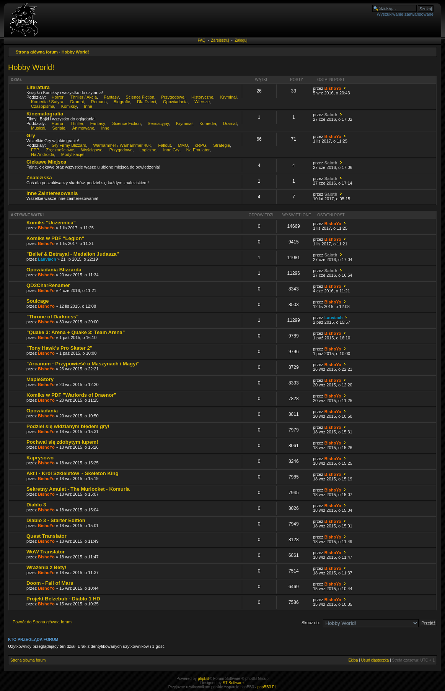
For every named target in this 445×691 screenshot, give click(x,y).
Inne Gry (171, 150)
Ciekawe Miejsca (46, 162)
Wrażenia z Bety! (46, 567)
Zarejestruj (220, 40)
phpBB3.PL (267, 687)
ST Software (233, 683)
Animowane (83, 128)
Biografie (122, 101)
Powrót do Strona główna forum (42, 622)
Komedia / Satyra (47, 101)
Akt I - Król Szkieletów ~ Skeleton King (72, 473)
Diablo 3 (36, 505)
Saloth (330, 114)
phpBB (203, 678)
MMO (183, 145)
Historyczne (202, 97)
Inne (88, 106)
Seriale (58, 128)
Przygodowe (172, 97)
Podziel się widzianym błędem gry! (67, 426)
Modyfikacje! (73, 154)
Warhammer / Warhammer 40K (122, 145)
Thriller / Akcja (83, 97)
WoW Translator (45, 552)
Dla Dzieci (146, 101)
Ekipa (353, 660)
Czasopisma (42, 106)
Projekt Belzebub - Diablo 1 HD (63, 599)
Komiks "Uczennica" (51, 222)
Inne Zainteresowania (52, 193)
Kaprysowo (40, 458)
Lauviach (47, 259)
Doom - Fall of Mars (49, 583)
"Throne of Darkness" (52, 317)
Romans (99, 101)
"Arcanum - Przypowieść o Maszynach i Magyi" (82, 364)
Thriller (76, 123)
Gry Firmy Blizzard (69, 145)
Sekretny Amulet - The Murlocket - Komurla (78, 489)
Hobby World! (75, 52)
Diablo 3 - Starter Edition (55, 520)
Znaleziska (39, 177)
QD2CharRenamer (48, 285)
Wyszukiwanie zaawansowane (405, 14)
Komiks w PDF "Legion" (55, 238)
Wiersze (202, 101)
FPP (35, 150)
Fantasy (111, 97)
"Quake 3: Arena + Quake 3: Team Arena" (75, 332)
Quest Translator (46, 536)
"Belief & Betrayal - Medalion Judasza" (72, 254)
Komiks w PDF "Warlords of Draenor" (71, 395)
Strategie (221, 145)
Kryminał (228, 97)
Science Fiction (140, 97)
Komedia (207, 123)
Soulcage (37, 301)
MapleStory (40, 379)
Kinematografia (44, 114)
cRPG (200, 145)
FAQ (201, 40)
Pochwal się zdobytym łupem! (62, 442)
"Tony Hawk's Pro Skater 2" (59, 348)
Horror (58, 97)
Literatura (38, 87)
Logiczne (147, 150)
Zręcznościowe (60, 150)
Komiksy (69, 106)
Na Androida (42, 154)
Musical (38, 128)
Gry (30, 135)
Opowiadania (175, 101)
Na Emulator (198, 150)
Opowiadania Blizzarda (54, 270)
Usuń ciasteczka (375, 660)
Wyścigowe (92, 150)
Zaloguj (241, 40)
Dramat (77, 101)
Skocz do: (311, 622)
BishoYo (332, 88)
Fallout (164, 145)
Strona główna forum (37, 52)
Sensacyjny (158, 123)
